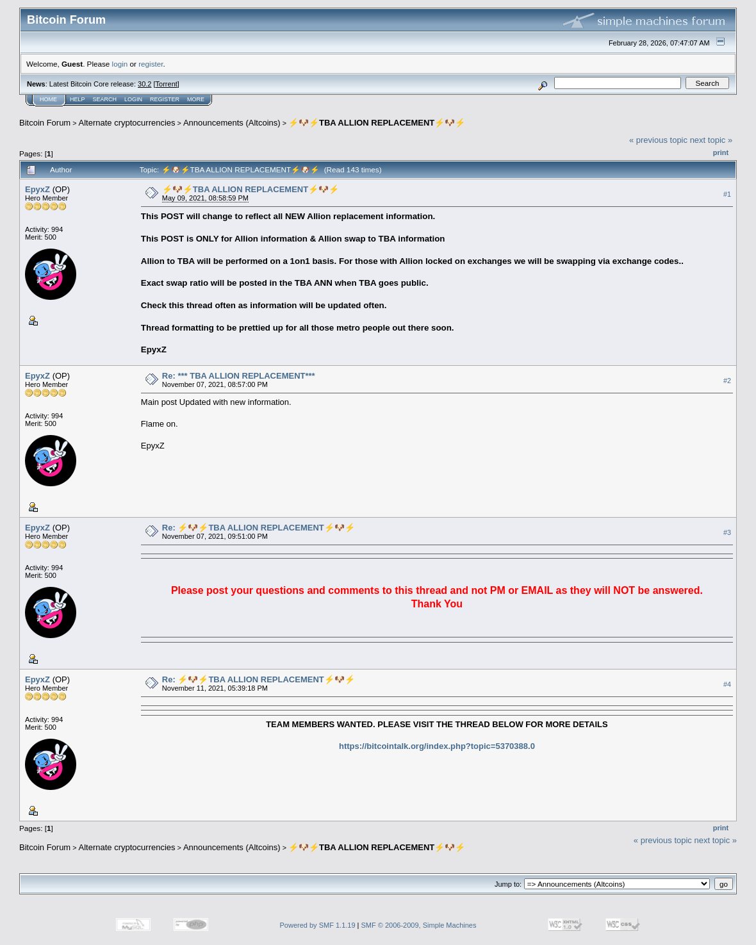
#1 (727, 194)
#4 (727, 684)
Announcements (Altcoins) (232, 122)
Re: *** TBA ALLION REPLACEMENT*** (238, 376)
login (120, 64)
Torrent (166, 84)
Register (164, 99)
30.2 (144, 84)
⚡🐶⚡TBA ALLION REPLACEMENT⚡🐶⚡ (376, 122)
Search (105, 99)
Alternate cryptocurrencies (127, 122)
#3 (727, 532)
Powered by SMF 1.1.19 (318, 925)
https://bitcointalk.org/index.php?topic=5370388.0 (437, 746)
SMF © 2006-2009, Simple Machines (419, 925)
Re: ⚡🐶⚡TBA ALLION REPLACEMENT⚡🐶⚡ (258, 527)
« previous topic (658, 140)
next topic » (711, 140)
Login (133, 99)
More (195, 99)
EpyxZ (37, 189)
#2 (727, 380)
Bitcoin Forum (44, 122)
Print (720, 152)
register (150, 64)
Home (48, 99)
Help (77, 99)
